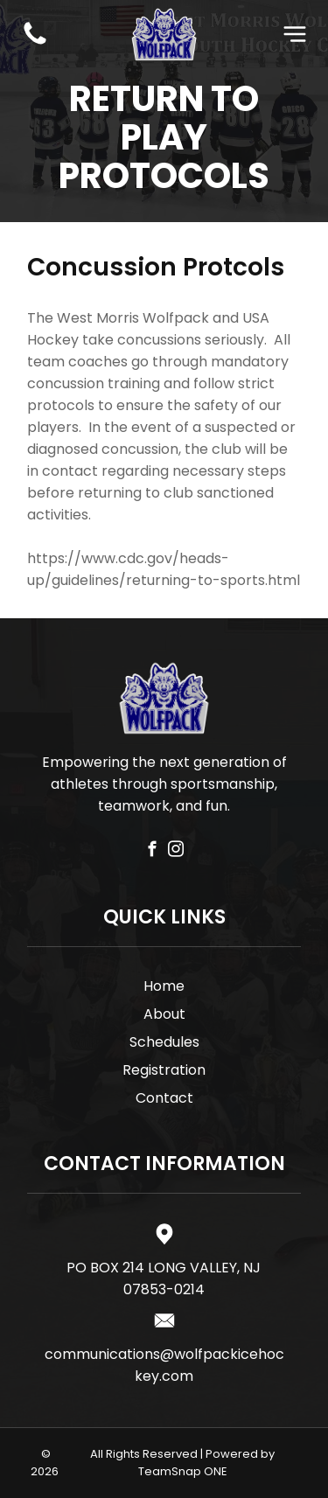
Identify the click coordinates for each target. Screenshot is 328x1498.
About (164, 1014)
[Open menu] (295, 34)
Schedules (164, 1042)
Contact (164, 1098)
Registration (164, 1070)
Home (164, 986)
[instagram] (175, 852)
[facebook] (152, 852)
